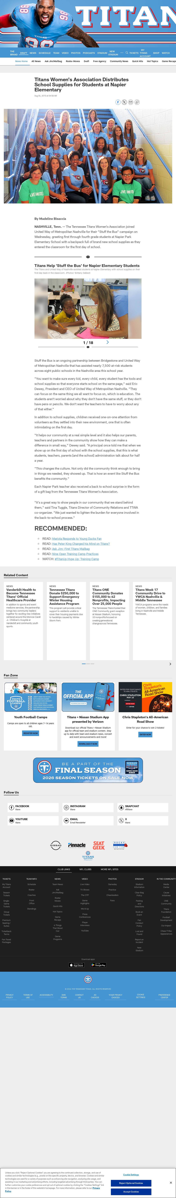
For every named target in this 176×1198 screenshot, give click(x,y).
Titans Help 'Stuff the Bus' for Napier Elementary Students (87, 265)
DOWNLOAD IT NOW (88, 744)
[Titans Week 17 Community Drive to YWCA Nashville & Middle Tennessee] (152, 611)
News (58, 879)
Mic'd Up (84, 907)
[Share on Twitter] (124, 104)
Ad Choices (102, 995)
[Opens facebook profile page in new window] (33, 807)
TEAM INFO (32, 879)
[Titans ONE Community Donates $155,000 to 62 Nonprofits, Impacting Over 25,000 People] (109, 616)
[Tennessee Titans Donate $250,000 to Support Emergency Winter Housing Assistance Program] (66, 615)
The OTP (85, 894)
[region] (88, 1183)
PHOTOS (112, 879)
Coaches (33, 894)
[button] (84, 664)
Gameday (112, 884)
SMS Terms (66, 995)
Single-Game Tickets (8, 902)
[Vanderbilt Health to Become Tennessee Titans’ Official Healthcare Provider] (23, 618)
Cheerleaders (111, 894)
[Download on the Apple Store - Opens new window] (76, 965)
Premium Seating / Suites (8, 921)
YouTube (85, 928)
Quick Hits (58, 905)
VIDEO (85, 879)
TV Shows (85, 889)
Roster (33, 889)
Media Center (164, 884)
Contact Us (84, 995)
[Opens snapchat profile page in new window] (142, 807)
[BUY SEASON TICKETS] (88, 770)
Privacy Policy (9, 995)
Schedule (33, 884)
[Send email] (130, 104)
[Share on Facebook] (118, 104)
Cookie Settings (144, 995)
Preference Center (165, 995)
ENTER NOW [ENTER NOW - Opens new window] (145, 734)
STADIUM (138, 879)
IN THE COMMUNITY (164, 879)
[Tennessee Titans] (88, 979)
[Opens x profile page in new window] (142, 820)
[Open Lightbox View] (88, 316)
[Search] (127, 52)
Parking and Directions (138, 902)
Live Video (85, 884)
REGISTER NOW (31, 733)
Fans (112, 900)
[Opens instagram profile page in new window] (87, 807)
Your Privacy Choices (123, 997)
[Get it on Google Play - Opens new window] (98, 966)
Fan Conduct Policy (138, 921)
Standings (32, 907)
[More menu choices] (122, 52)
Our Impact (164, 921)
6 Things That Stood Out (58, 926)
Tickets (8, 879)
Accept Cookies (131, 1191)
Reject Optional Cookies (131, 1183)
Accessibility (46, 994)
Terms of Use (26, 995)
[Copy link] (137, 102)
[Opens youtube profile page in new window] (33, 820)
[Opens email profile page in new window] (87, 820)
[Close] (170, 1182)
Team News (58, 884)
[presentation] (171, 664)
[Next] (107, 342)
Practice (111, 889)
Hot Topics (58, 910)
